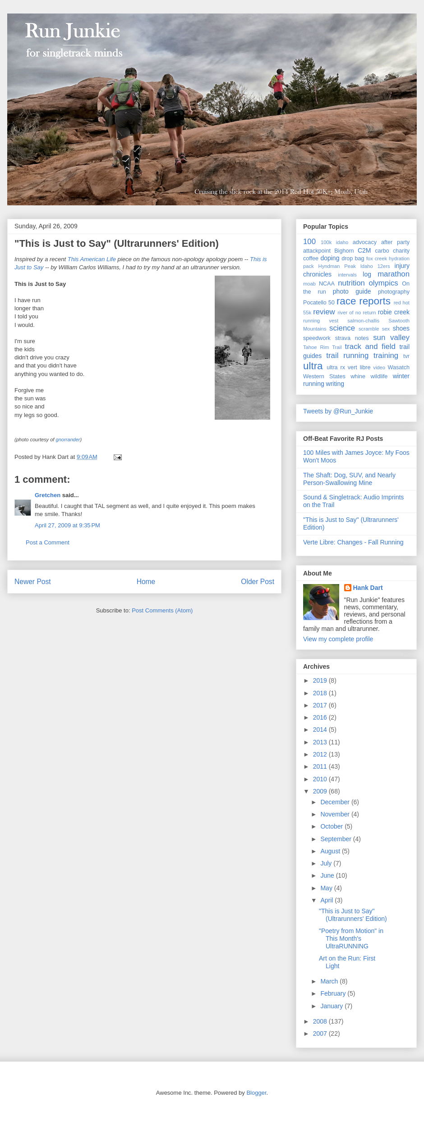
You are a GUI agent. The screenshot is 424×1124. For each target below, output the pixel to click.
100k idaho (334, 242)
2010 (321, 779)
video (379, 367)
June (328, 875)
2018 (321, 693)
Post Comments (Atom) (162, 610)
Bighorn (344, 251)
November (335, 814)
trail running (347, 355)
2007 (321, 1033)
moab (309, 283)
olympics (383, 283)
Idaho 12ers (375, 266)
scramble (369, 328)
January (332, 1006)
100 (309, 241)
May (327, 888)
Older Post (257, 581)
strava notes (352, 338)
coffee (310, 258)
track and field (370, 346)
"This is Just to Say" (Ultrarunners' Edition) (116, 243)
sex (386, 328)
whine (357, 376)
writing (335, 383)
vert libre (359, 367)
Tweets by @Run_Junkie (338, 411)
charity (401, 251)
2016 (321, 717)
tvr (406, 356)
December (335, 802)
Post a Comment (47, 542)
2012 (321, 754)
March (330, 981)
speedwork (317, 338)
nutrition (351, 283)
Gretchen (47, 495)
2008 (321, 1021)
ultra (313, 366)
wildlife (378, 376)
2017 (321, 705)
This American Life (92, 259)
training (385, 355)
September (336, 839)
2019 (321, 680)
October (332, 826)
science (342, 328)
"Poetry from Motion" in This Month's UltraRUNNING (351, 938)
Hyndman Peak (337, 266)
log (367, 274)
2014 (321, 729)
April (327, 900)
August (330, 851)
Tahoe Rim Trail (322, 347)
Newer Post (32, 581)
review (324, 312)
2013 (321, 742)
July (326, 863)
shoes (401, 328)
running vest (320, 320)
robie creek (394, 312)
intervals (347, 274)
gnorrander (68, 439)
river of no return (356, 312)
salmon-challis (363, 320)
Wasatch (398, 367)
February (333, 993)
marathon (394, 274)
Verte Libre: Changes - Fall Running (353, 542)
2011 (321, 766)
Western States (324, 376)
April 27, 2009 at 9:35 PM (67, 525)
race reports (363, 301)
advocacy (365, 242)
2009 (321, 791)
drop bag (352, 258)
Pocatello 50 (319, 302)
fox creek (376, 258)
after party (395, 242)
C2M (364, 250)
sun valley (391, 337)
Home (146, 581)
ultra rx (336, 367)
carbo (382, 251)
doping (329, 258)
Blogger (256, 1092)
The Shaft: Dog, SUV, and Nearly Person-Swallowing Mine (349, 478)
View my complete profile (338, 639)
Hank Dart (368, 587)
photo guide (352, 291)
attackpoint (317, 251)
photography (394, 292)
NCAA (327, 284)
